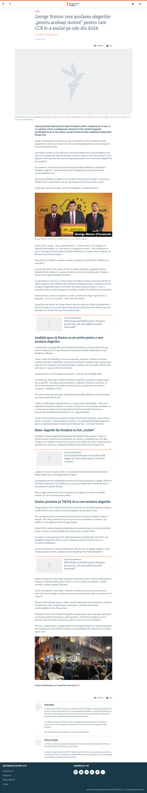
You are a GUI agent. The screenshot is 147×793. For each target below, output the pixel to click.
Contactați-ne (8, 771)
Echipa (5, 784)
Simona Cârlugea (51, 35)
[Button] (98, 45)
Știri (37, 11)
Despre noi (7, 776)
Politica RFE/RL (9, 780)
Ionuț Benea (39, 35)
